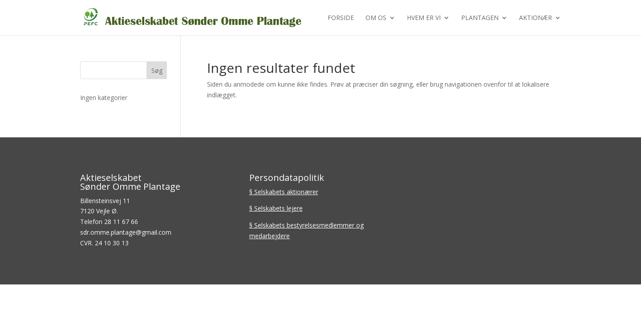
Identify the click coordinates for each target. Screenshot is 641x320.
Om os (375, 18)
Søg (156, 70)
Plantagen (480, 18)
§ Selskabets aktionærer (283, 192)
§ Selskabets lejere (276, 208)
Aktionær (535, 18)
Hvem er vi (424, 18)
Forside (341, 18)
